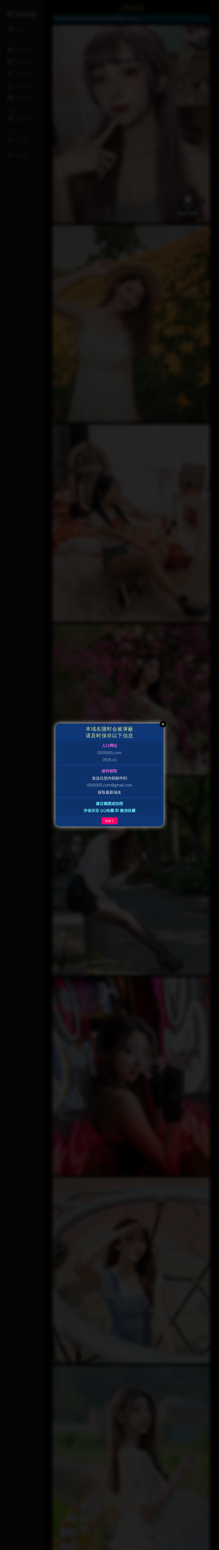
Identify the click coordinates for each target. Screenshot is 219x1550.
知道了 (109, 821)
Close (163, 724)
